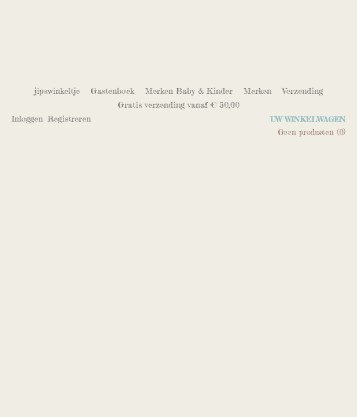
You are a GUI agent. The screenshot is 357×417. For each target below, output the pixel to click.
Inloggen (27, 118)
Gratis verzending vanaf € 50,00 (179, 104)
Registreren (69, 118)
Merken (257, 91)
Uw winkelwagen (307, 119)
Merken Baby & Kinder (189, 91)
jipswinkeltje (57, 91)
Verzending (302, 91)
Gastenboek (112, 91)
